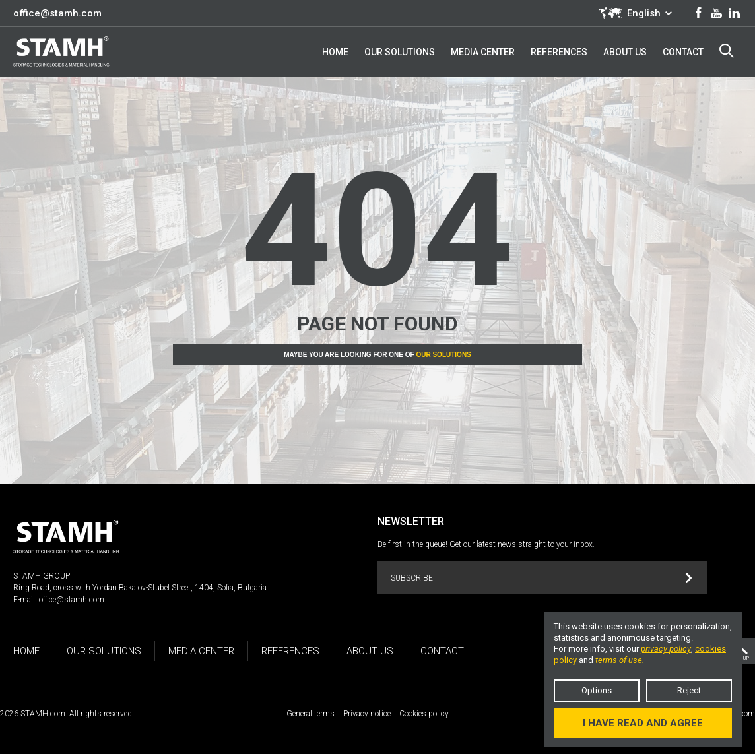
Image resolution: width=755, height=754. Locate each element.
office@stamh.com (57, 13)
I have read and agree (643, 723)
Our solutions (443, 354)
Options (596, 690)
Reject (689, 690)
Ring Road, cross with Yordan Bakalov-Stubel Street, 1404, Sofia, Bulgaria (140, 587)
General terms (310, 713)
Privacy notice (367, 713)
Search (726, 51)
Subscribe (541, 578)
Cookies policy (424, 713)
